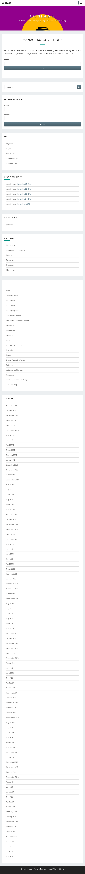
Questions (10, 375)
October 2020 (11, 653)
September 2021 (12, 599)
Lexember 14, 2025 (24, 199)
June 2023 (10, 494)
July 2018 (9, 787)
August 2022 (10, 544)
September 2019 (12, 717)
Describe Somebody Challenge (17, 320)
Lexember (10, 350)
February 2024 (11, 455)
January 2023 (11, 519)
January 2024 (11, 460)
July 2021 (9, 608)
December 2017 (12, 821)
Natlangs (9, 365)
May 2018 (9, 797)
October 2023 (11, 475)
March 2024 (10, 450)
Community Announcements (17, 250)
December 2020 (12, 643)
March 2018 (10, 807)
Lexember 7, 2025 (24, 204)
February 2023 (11, 514)
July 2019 (9, 727)
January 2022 (11, 579)
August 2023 (10, 485)
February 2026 (11, 405)
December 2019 (12, 703)
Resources (10, 260)
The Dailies (10, 270)
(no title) (9, 224)
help (8, 340)
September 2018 (12, 777)
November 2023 (12, 470)
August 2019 (10, 722)
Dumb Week (10, 330)
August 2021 (10, 603)
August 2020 (10, 663)
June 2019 (10, 732)
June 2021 (10, 613)
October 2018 (11, 772)
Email (6, 59)
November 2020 (12, 648)
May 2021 (9, 618)
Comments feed (12, 158)
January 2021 (11, 638)
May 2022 (9, 559)
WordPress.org (11, 163)
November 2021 (12, 589)
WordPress (48, 869)
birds (8, 291)
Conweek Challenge (13, 315)
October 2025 (11, 425)
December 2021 (12, 584)
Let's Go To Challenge (14, 345)
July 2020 (9, 668)
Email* (16, 116)
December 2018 (12, 762)
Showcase (10, 265)
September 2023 (12, 480)
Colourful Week (12, 295)
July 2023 (9, 490)
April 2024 (10, 445)
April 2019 (10, 742)
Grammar (9, 335)
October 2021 (11, 594)
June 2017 (10, 851)
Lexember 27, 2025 (24, 184)
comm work (10, 305)
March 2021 (10, 628)
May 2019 (9, 737)
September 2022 (12, 539)
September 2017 (12, 836)
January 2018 (11, 816)
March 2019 (10, 747)
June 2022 (10, 554)
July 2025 (9, 440)
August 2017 (10, 841)
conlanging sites (12, 310)
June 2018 (10, 792)
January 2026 (11, 410)
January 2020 (11, 698)
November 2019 (12, 707)
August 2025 (10, 435)
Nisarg (61, 869)
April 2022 (10, 564)
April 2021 (10, 623)
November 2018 (12, 767)
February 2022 (11, 574)
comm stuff (10, 300)
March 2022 (10, 569)
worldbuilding (11, 385)
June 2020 (10, 673)
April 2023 (10, 504)
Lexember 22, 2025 (24, 189)
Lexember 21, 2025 (24, 194)
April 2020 (10, 683)
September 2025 (12, 430)
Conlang (6, 2)
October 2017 (11, 831)
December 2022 (12, 524)
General (9, 255)
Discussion (10, 325)
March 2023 (10, 509)
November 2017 (12, 826)
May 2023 (9, 499)
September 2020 (12, 658)
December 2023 (12, 465)
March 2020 (10, 688)
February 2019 (11, 752)
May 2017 (9, 856)
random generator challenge (17, 380)
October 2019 (11, 712)
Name (16, 107)
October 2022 (11, 534)
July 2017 (9, 846)
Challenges (10, 245)
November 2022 (12, 529)
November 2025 (12, 420)
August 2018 (10, 782)
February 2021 (11, 633)
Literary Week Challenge (15, 360)
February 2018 (11, 812)
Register (9, 143)
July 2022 (9, 549)
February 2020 (11, 693)
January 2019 (11, 757)
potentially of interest (14, 370)
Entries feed (10, 153)
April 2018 (10, 802)
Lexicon (9, 355)
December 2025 (12, 415)
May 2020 (9, 678)
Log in (8, 148)
